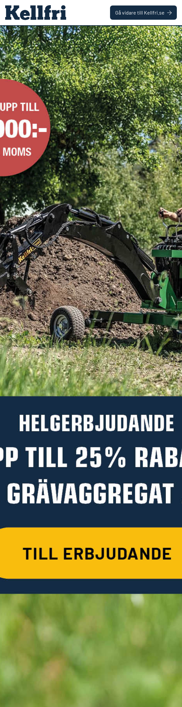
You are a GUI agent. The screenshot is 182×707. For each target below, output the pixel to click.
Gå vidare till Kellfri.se (143, 12)
